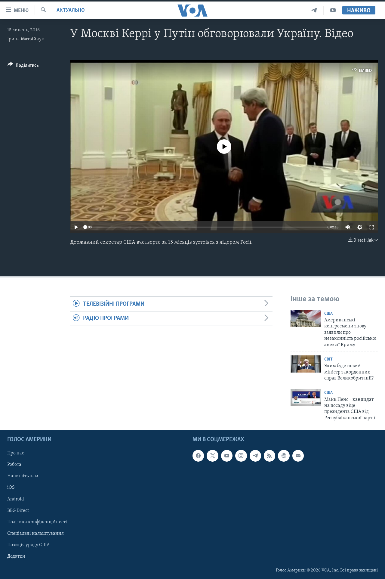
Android (15, 499)
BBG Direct (18, 510)
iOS (11, 487)
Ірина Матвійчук (25, 39)
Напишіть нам (22, 476)
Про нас (15, 453)
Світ (328, 359)
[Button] (23, 66)
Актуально (71, 10)
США (328, 313)
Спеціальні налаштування (35, 533)
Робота (14, 465)
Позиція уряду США (28, 545)
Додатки (16, 556)
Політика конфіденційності (37, 522)
